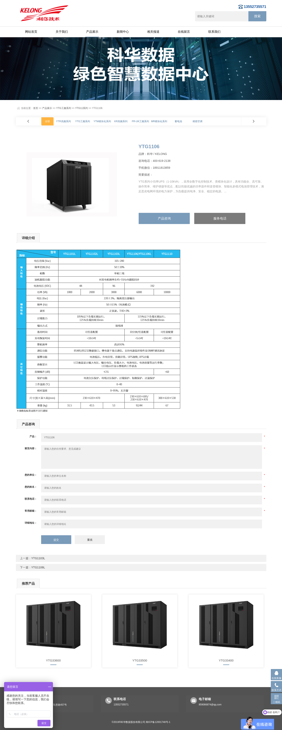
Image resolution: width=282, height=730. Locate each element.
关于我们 (62, 31)
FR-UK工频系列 (140, 121)
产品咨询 (164, 218)
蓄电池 (178, 121)
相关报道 (153, 31)
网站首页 (31, 31)
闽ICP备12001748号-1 (158, 722)
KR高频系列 (120, 121)
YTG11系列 (81, 108)
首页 (35, 108)
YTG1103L (38, 558)
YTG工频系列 (63, 108)
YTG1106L (38, 567)
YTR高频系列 (63, 121)
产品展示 (92, 31)
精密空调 (197, 121)
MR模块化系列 (159, 121)
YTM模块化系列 (102, 121)
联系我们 (214, 31)
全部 (47, 121)
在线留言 (184, 31)
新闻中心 (123, 31)
